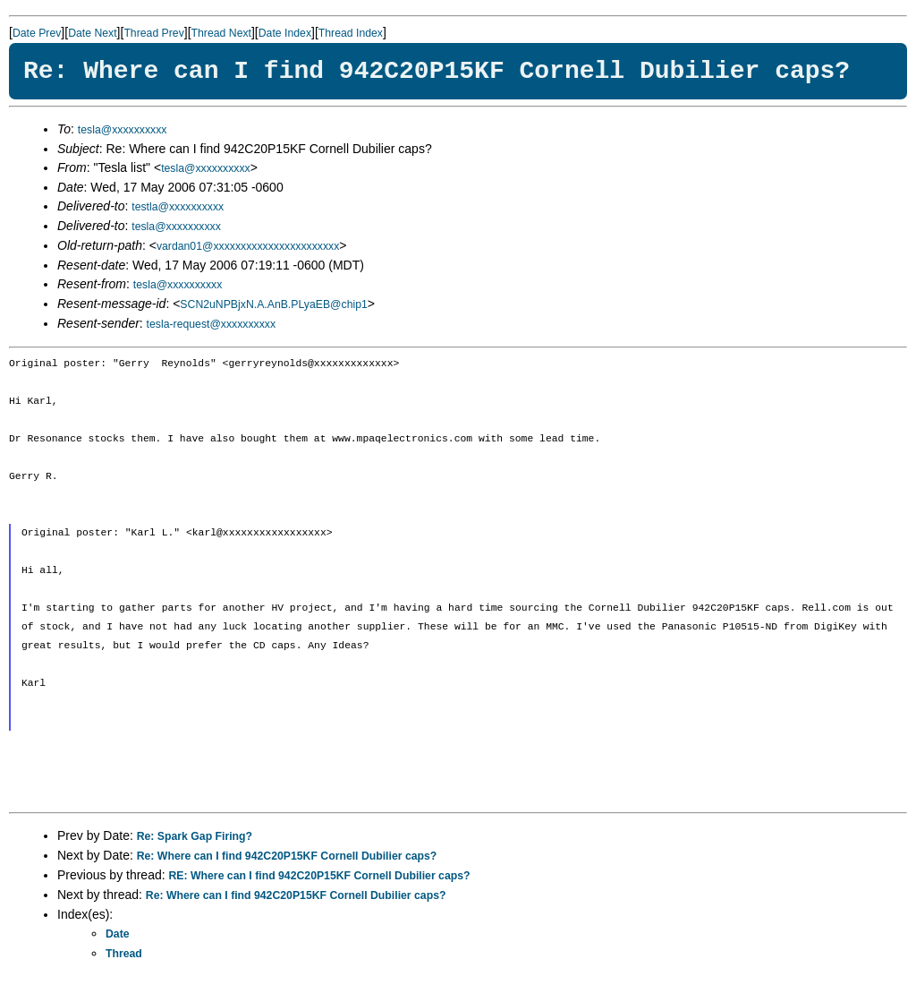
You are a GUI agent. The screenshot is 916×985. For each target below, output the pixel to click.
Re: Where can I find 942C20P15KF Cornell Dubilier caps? (287, 856)
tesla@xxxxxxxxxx (122, 130)
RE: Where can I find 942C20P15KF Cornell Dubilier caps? (320, 875)
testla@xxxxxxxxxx (177, 207)
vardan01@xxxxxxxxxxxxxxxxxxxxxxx (248, 246)
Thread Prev (153, 33)
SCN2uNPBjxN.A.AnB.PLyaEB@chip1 (273, 304)
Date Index (285, 33)
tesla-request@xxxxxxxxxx (211, 324)
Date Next (92, 33)
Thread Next (221, 33)
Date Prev (37, 33)
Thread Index (350, 33)
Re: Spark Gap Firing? (194, 836)
